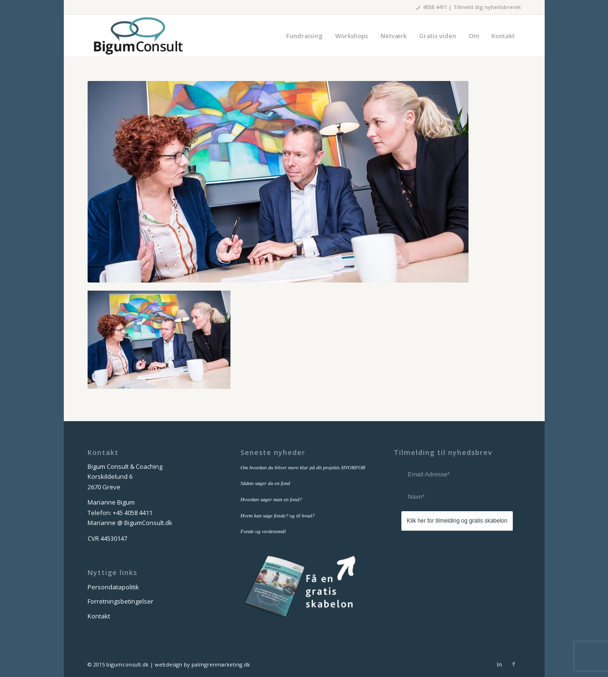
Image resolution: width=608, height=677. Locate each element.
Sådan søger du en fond (265, 483)
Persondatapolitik (113, 587)
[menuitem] (304, 36)
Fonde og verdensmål (263, 531)
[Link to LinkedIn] (499, 664)
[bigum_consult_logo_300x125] (138, 36)
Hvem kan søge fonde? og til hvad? (277, 515)
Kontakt (99, 616)
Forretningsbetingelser (120, 601)
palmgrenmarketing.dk (220, 664)
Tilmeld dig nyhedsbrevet (487, 6)
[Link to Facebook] (514, 664)
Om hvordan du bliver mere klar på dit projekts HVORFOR (302, 467)
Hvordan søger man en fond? (271, 499)
